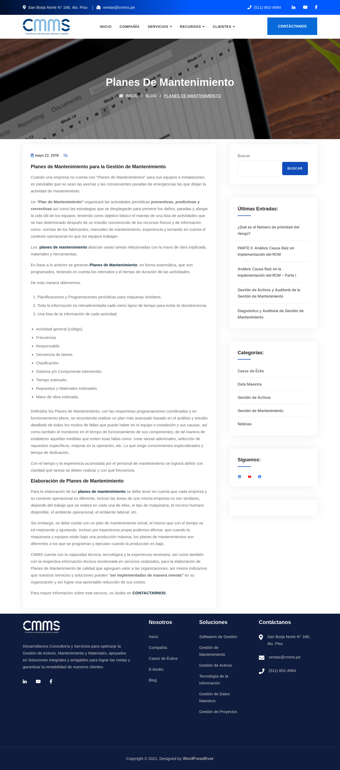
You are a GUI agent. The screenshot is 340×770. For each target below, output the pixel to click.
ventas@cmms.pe (284, 657)
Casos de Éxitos (163, 658)
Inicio (105, 27)
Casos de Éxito (251, 371)
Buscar (244, 155)
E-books (156, 669)
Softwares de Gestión (218, 636)
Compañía (130, 27)
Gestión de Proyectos (218, 711)
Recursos (190, 27)
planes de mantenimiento (62, 247)
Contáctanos (292, 26)
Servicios (158, 27)
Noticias (245, 424)
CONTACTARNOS (149, 593)
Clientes (222, 27)
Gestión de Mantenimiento (260, 410)
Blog (153, 680)
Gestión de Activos (254, 397)
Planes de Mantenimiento (114, 265)
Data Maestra (249, 384)
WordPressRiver (198, 758)
